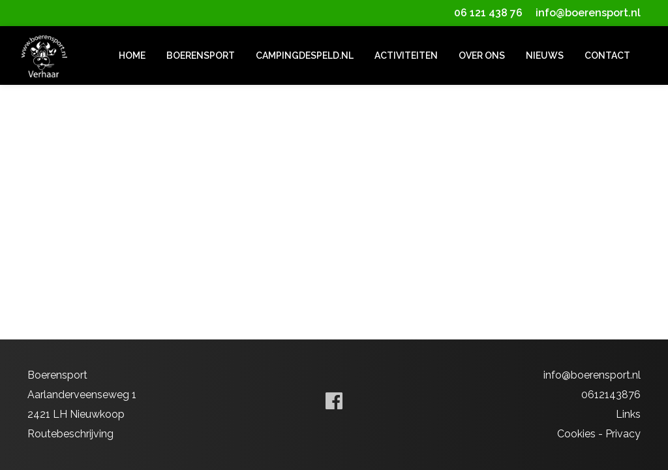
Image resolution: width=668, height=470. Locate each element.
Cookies (576, 434)
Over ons (482, 55)
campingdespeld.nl (305, 55)
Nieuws (545, 55)
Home (132, 55)
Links (628, 414)
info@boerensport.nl (588, 13)
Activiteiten (406, 55)
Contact (607, 55)
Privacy (623, 434)
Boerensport (200, 55)
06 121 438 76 (488, 13)
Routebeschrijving (70, 434)
